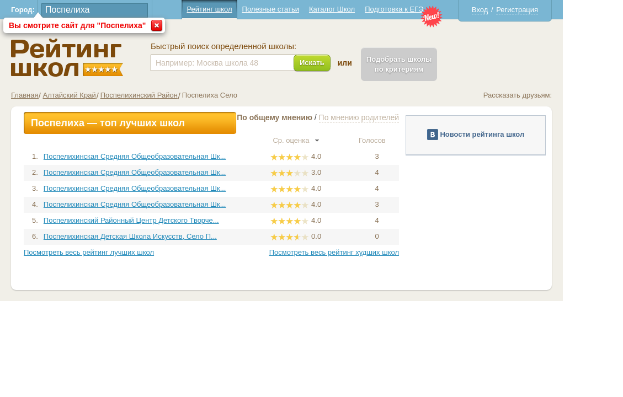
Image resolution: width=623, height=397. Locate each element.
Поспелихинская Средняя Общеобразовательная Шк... (164, 156)
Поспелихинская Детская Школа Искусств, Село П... (160, 236)
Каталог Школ (362, 9)
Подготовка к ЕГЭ (424, 9)
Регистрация (547, 10)
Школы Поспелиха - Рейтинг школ (97, 58)
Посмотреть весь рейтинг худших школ (364, 252)
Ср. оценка (326, 140)
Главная (54, 95)
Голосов (406, 140)
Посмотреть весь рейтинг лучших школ (119, 252)
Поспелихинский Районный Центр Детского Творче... (161, 220)
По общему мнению (305, 117)
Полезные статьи (300, 9)
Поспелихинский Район (168, 95)
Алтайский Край (99, 95)
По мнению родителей (389, 117)
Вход (510, 10)
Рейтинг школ (239, 9)
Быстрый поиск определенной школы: (254, 46)
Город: (53, 10)
